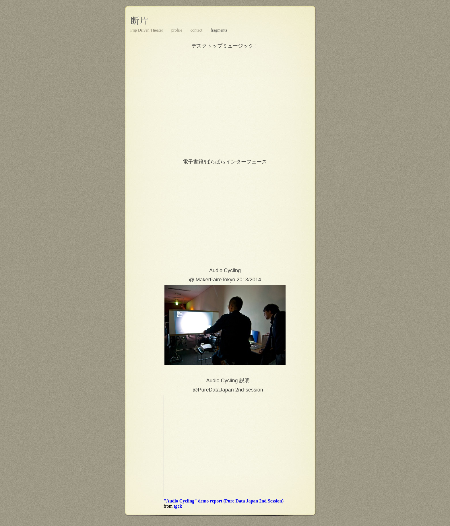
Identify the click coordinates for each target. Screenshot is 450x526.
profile (177, 30)
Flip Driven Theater (147, 30)
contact (197, 30)
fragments (219, 30)
